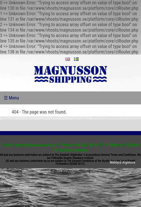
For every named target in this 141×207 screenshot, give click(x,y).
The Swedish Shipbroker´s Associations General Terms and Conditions (95, 154)
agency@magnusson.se (35, 144)
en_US (67, 59)
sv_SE (76, 59)
